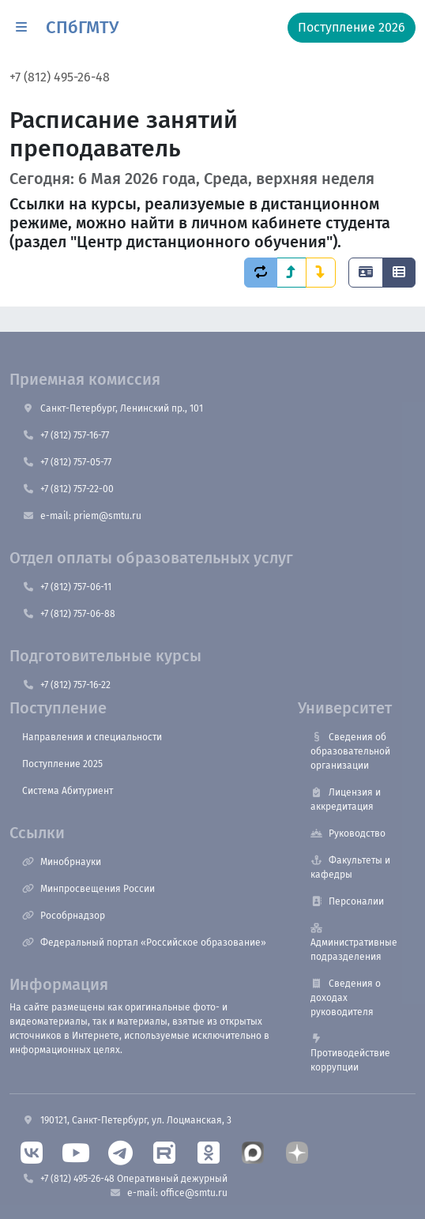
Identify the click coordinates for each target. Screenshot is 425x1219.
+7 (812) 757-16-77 (65, 435)
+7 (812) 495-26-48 (59, 77)
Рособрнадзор (63, 915)
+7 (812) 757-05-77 (66, 462)
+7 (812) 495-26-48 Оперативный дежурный (125, 1178)
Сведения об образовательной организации (350, 751)
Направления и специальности (92, 737)
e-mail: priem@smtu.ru (81, 515)
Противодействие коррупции (350, 1053)
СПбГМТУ (82, 27)
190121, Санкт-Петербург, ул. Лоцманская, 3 (126, 1120)
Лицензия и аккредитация (345, 799)
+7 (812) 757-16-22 (66, 684)
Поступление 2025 (62, 763)
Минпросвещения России (88, 888)
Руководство (348, 833)
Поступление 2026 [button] (351, 27)
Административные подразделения (353, 943)
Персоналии (347, 901)
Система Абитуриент (67, 790)
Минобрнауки (61, 861)
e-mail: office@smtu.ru (168, 1192)
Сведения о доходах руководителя (345, 998)
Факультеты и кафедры (350, 867)
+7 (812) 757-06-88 (68, 613)
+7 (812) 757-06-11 (66, 587)
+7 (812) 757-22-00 (68, 489)
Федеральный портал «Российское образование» (144, 942)
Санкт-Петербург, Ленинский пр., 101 (112, 408)
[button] (21, 28)
